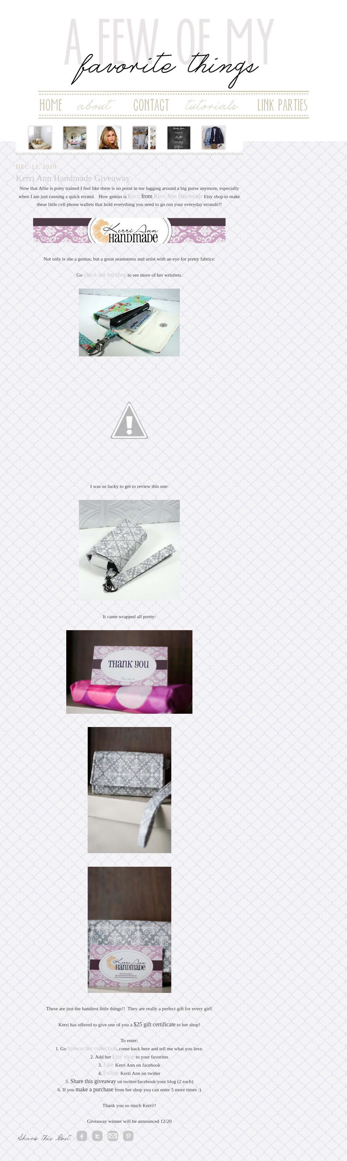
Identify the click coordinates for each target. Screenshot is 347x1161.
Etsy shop (123, 1056)
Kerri (134, 196)
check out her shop (105, 275)
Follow (111, 1073)
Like (108, 1065)
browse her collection (92, 1048)
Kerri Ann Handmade (178, 196)
